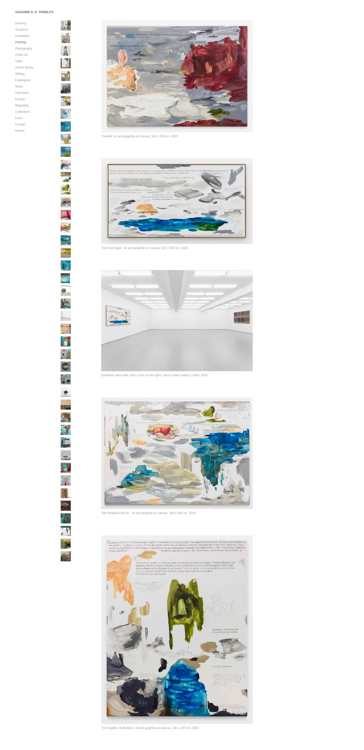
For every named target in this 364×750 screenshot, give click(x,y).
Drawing (20, 23)
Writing (20, 74)
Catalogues (23, 80)
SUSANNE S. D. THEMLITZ (34, 12)
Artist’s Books (24, 67)
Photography (23, 48)
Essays (20, 99)
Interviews (22, 93)
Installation (22, 36)
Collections (22, 112)
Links (18, 118)
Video (19, 61)
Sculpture (21, 29)
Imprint (20, 131)
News (19, 86)
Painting (20, 42)
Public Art (21, 55)
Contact (20, 124)
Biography (22, 105)
